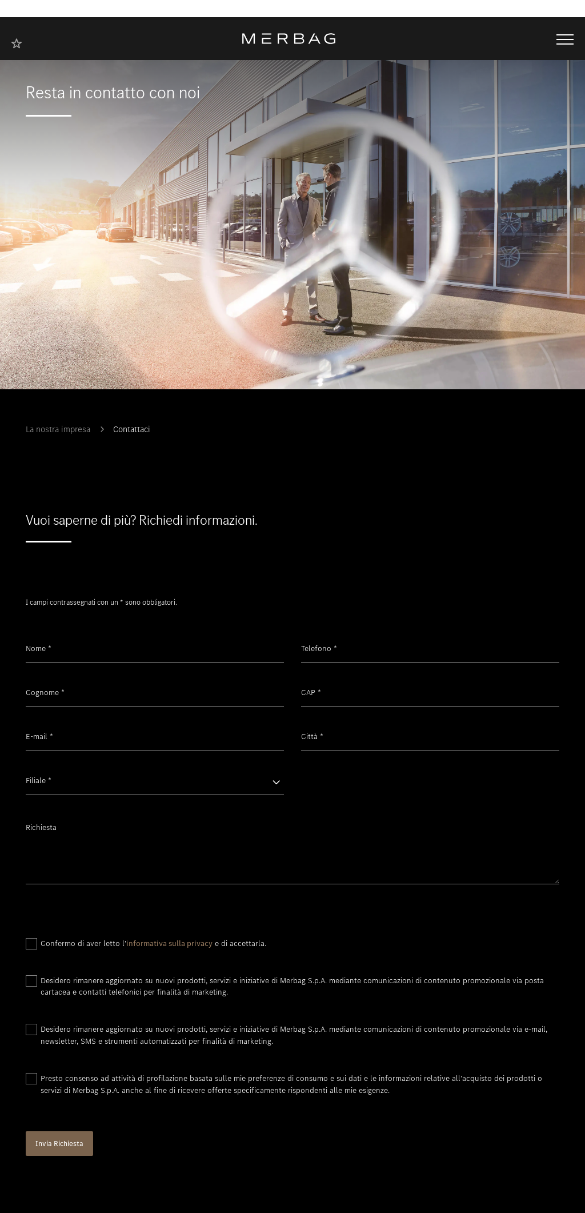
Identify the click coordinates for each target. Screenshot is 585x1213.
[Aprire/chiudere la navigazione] (565, 38)
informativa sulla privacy (169, 943)
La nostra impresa (58, 429)
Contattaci (131, 429)
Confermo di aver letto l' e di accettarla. (153, 943)
